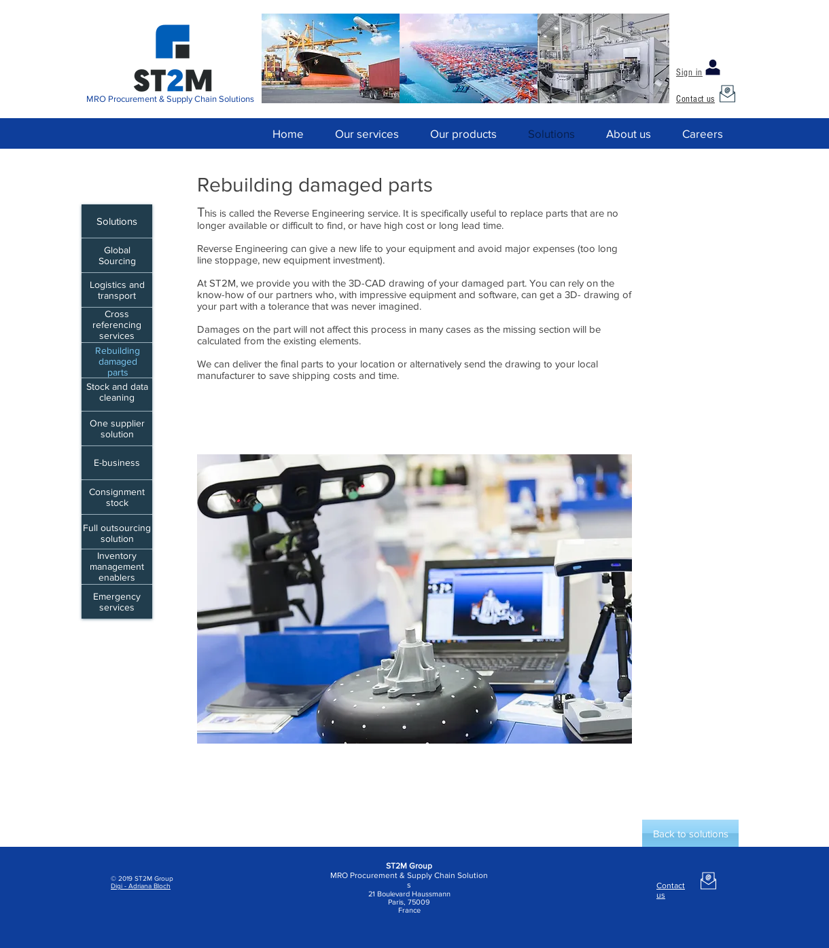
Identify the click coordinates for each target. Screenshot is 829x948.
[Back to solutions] (690, 833)
